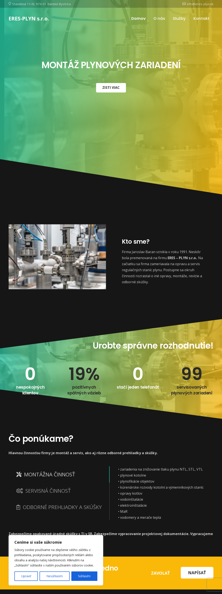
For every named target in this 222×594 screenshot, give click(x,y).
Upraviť (26, 576)
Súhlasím (84, 576)
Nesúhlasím (54, 576)
